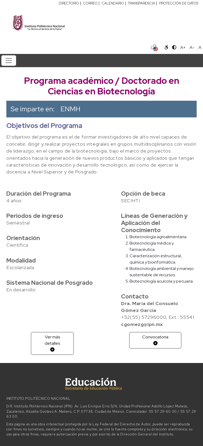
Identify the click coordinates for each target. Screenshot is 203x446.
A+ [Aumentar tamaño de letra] (183, 47)
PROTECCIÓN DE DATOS (178, 3)
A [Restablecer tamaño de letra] (200, 47)
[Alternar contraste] (174, 47)
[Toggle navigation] (8, 60)
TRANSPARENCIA (141, 3)
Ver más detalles (52, 343)
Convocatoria (155, 339)
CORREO (90, 3)
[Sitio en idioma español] (154, 47)
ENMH (70, 108)
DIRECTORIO (69, 3)
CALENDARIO (113, 3)
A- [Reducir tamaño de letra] (192, 47)
